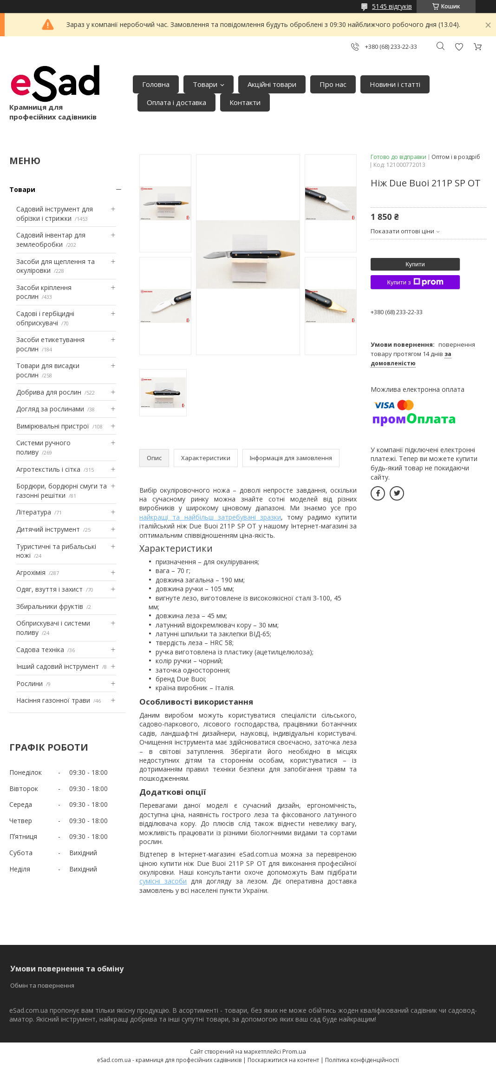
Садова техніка (40, 649)
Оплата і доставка (176, 102)
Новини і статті (395, 84)
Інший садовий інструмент (57, 666)
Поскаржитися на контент (283, 1060)
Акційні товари (272, 84)
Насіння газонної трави (53, 700)
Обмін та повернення (42, 985)
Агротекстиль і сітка (48, 469)
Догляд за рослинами (50, 408)
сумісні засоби (163, 881)
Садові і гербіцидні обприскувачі (45, 318)
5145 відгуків (392, 6)
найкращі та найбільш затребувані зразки (210, 517)
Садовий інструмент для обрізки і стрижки (54, 214)
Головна (156, 84)
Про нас (333, 84)
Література (33, 512)
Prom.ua (294, 1051)
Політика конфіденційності (362, 1060)
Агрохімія (31, 572)
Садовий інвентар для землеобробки (50, 240)
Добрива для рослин (48, 392)
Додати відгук (459, 47)
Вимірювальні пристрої (52, 426)
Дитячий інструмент (48, 529)
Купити (415, 264)
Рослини (29, 683)
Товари (205, 84)
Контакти (245, 102)
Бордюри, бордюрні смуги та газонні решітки (61, 491)
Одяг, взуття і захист (49, 589)
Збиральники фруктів (49, 606)
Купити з (415, 282)
